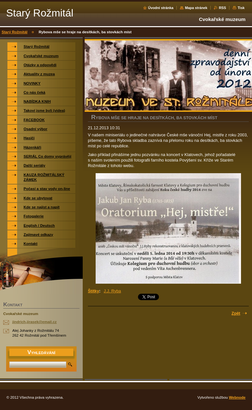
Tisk (241, 8)
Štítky (93, 291)
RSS (222, 8)
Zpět (236, 313)
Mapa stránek (196, 8)
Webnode (237, 397)
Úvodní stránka (160, 8)
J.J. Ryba (112, 291)
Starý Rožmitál (14, 32)
